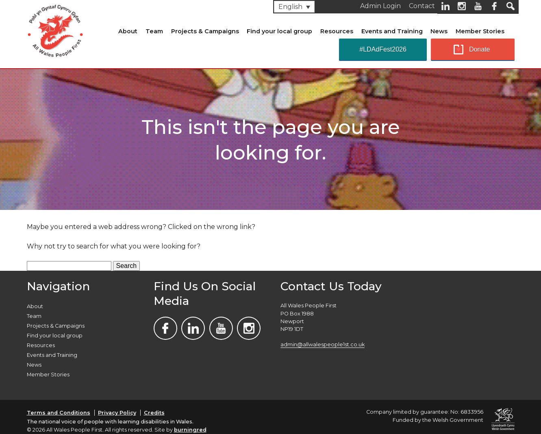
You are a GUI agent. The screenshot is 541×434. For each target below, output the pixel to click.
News (439, 31)
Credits (154, 413)
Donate (479, 49)
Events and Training (392, 31)
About (127, 31)
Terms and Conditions (58, 413)
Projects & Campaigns (205, 31)
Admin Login (380, 6)
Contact (422, 6)
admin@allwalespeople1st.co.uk (322, 344)
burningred (190, 430)
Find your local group (279, 31)
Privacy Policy (117, 413)
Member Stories (480, 31)
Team (154, 31)
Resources (336, 31)
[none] (294, 7)
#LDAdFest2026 (382, 49)
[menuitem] (294, 7)
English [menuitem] (290, 7)
